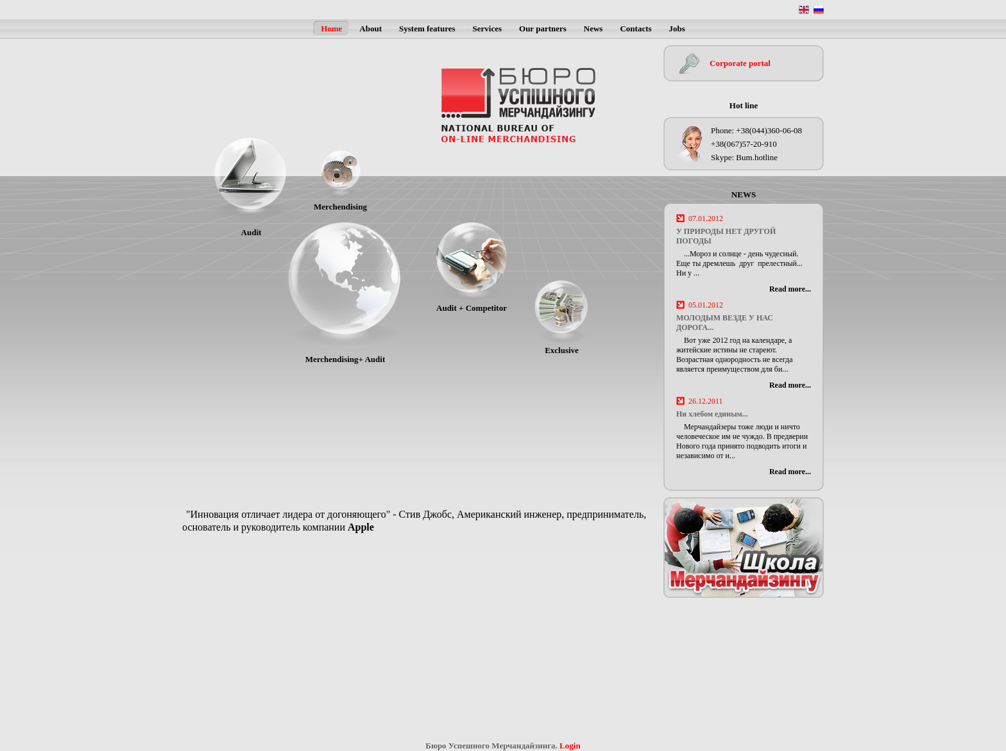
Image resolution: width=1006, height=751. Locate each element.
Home (331, 28)
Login (570, 745)
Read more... (790, 289)
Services (487, 28)
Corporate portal (740, 63)
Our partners (543, 28)
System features (427, 28)
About (370, 28)
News (593, 28)
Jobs (677, 28)
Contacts (635, 28)
